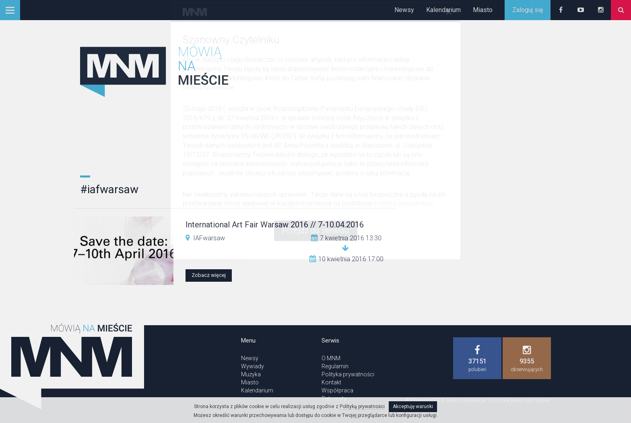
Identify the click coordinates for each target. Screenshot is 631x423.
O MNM (331, 358)
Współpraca (337, 390)
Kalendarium (443, 10)
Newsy (404, 10)
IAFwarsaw (209, 238)
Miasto (483, 10)
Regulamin (335, 366)
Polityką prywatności (362, 406)
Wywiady (252, 366)
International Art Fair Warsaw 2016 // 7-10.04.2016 (275, 224)
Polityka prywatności (348, 374)
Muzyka (251, 374)
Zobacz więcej (209, 275)
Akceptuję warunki (413, 406)
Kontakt (331, 382)
